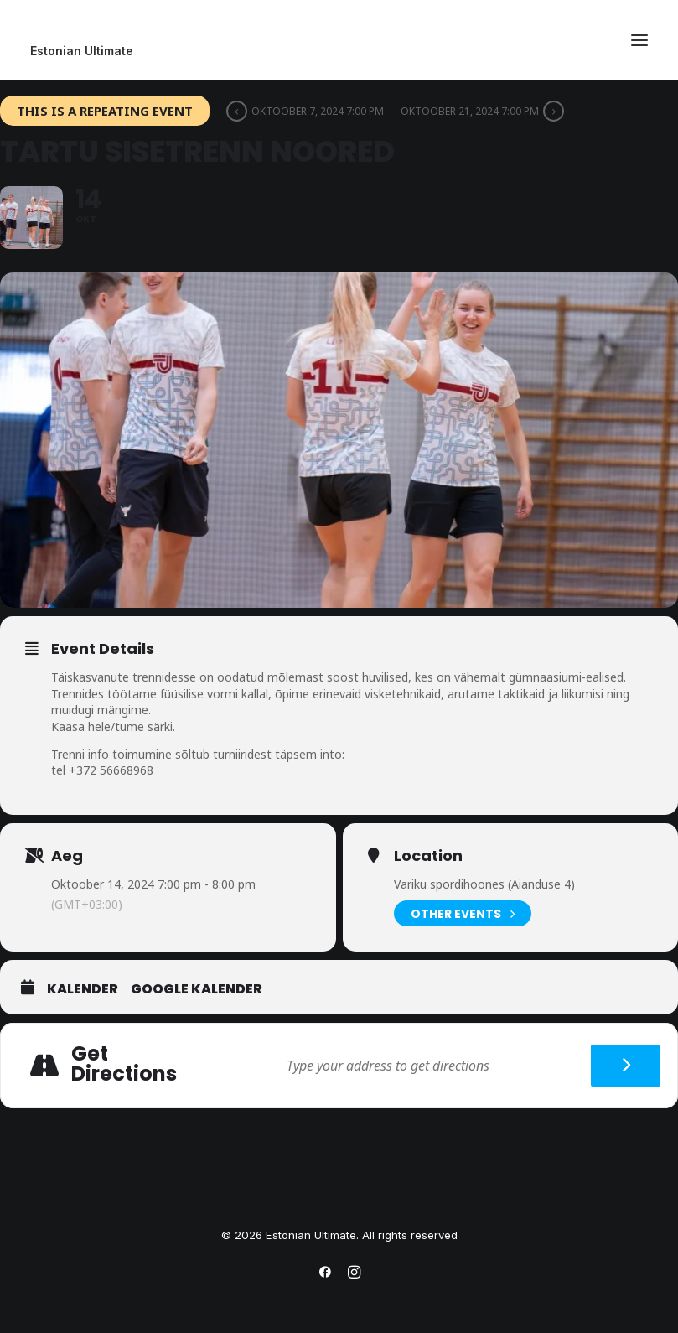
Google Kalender (196, 989)
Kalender (82, 989)
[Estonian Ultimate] (339, 51)
